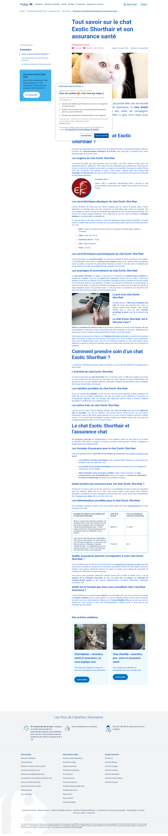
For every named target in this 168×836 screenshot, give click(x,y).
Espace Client (67, 794)
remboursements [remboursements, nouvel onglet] (134, 506)
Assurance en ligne (69, 762)
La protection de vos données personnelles (111, 810)
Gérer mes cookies (79, 813)
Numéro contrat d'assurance (72, 758)
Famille (64, 4)
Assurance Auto (26, 762)
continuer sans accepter (69, 86)
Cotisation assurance (70, 790)
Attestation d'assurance (71, 770)
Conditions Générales (29, 810)
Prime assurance (68, 778)
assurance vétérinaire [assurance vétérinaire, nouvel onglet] (83, 439)
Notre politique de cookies (135, 810)
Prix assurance (68, 774)
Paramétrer (86, 136)
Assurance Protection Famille (31, 786)
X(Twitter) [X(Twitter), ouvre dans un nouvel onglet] (99, 48)
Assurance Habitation (28, 758)
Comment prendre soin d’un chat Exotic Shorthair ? (35, 59)
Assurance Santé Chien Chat (37, 11)
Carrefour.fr (109, 758)
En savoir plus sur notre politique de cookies (81, 130)
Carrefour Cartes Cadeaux (114, 778)
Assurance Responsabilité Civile (73, 786)
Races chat (66, 11)
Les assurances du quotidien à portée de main (36, 778)
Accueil (22, 11)
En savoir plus (31, 95)
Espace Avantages (69, 802)
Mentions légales (44, 810)
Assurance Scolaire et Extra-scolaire (33, 766)
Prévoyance (80, 4)
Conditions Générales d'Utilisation (84, 810)
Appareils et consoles (95, 4)
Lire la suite (82, 680)
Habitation (39, 4)
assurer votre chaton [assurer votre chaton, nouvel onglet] (84, 496)
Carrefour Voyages (111, 766)
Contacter (77, 48)
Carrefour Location (111, 770)
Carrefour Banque (111, 762)
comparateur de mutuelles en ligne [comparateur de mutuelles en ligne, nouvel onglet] (127, 564)
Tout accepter (101, 136)
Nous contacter (68, 798)
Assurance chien (26, 794)
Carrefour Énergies (111, 782)
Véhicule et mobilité (51, 4)
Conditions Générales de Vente (61, 810)
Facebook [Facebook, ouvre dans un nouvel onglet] (88, 48)
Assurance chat (54, 11)
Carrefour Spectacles (112, 774)
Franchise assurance (70, 782)
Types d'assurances (69, 766)
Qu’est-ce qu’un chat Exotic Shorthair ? (35, 54)
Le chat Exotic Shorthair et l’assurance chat (36, 64)
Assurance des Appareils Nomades (33, 774)
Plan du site (91, 813)
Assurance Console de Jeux (30, 770)
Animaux (71, 4)
